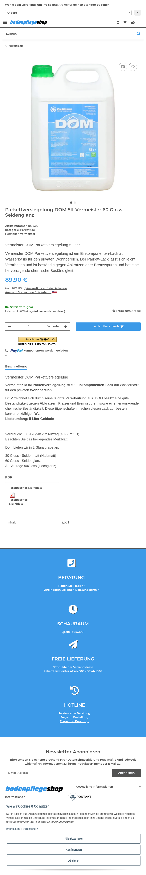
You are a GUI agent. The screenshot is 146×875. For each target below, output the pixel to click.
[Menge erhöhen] (65, 326)
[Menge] (29, 326)
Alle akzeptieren (74, 838)
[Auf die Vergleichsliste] (123, 67)
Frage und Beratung (74, 721)
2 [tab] (75, 202)
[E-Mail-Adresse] (58, 773)
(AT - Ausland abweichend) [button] (49, 311)
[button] (118, 22)
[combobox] (68, 12)
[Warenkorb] (136, 22)
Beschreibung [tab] (16, 366)
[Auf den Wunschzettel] (133, 67)
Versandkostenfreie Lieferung (46, 288)
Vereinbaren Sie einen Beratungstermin (71, 590)
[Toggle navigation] (5, 20)
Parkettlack (28, 230)
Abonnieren (126, 772)
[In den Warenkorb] (8, 57)
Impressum (13, 828)
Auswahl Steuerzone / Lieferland (31, 292)
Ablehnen (73, 860)
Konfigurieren (74, 849)
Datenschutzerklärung (83, 759)
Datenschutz (30, 828)
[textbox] (68, 12)
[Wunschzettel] (125, 22)
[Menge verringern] (9, 326)
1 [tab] (71, 202)
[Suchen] (69, 34)
